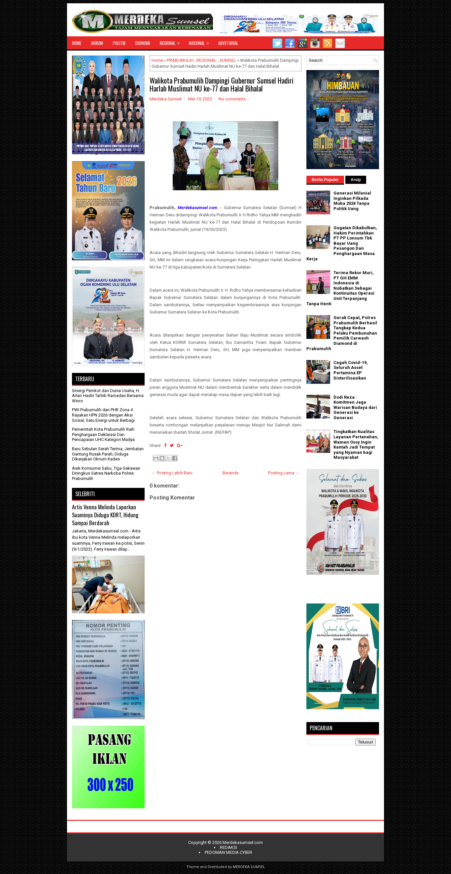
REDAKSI (228, 847)
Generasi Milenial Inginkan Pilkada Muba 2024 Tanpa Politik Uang (352, 201)
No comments (232, 98)
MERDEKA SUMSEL (249, 867)
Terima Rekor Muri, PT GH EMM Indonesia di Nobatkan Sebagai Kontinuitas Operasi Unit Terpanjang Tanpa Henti (340, 288)
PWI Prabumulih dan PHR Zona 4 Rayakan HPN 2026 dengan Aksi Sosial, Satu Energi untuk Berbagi (103, 414)
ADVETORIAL (228, 43)
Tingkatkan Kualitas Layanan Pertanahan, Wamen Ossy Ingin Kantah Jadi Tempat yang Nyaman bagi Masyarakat (355, 444)
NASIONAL (201, 41)
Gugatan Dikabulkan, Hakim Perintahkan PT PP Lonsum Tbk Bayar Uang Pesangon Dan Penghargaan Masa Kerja (341, 243)
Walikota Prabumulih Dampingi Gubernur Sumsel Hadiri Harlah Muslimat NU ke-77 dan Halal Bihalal (222, 84)
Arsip (356, 179)
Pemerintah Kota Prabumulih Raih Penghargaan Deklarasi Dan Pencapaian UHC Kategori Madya (103, 434)
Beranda (230, 472)
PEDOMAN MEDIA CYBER (228, 852)
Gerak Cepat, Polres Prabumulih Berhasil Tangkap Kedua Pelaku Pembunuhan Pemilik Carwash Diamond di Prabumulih (341, 333)
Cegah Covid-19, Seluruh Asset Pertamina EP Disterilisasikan (350, 370)
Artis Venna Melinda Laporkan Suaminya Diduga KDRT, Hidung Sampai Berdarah (105, 515)
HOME (76, 43)
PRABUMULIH (180, 60)
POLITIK (119, 43)
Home (157, 60)
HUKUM (97, 43)
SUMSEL (228, 60)
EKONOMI (142, 43)
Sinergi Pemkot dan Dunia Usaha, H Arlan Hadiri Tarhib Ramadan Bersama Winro (108, 395)
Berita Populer (325, 179)
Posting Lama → (283, 472)
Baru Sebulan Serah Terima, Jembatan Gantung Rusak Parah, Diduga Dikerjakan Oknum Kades (108, 453)
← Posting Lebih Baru (172, 472)
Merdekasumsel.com (243, 842)
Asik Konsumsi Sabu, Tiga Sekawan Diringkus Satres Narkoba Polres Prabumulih (106, 473)
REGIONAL (172, 41)
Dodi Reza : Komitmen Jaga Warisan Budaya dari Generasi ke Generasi (355, 407)
